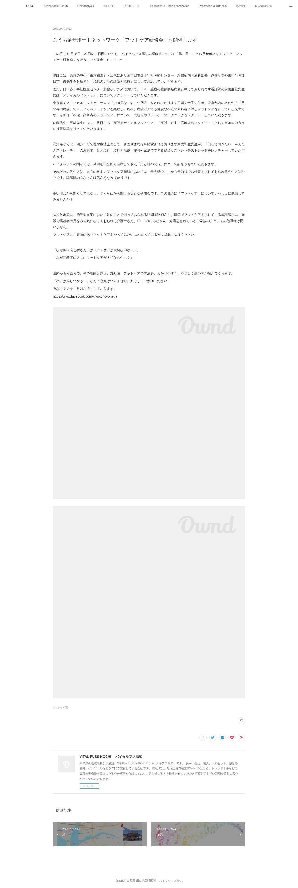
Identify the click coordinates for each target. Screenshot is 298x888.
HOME (30, 6)
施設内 (240, 6)
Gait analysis (85, 6)
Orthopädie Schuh (56, 6)
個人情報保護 (263, 6)
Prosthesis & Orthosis (213, 6)
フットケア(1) (60, 707)
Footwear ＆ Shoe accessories (169, 6)
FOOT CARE (132, 6)
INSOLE (108, 6)
